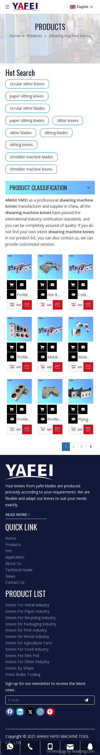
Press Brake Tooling (22, 674)
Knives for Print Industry (26, 630)
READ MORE (18, 514)
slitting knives (21, 144)
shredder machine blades (31, 156)
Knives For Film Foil (22, 655)
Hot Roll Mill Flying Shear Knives (54, 294)
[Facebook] (10, 711)
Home (10, 538)
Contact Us (15, 582)
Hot (8, 550)
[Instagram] (40, 711)
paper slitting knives (27, 96)
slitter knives (67, 120)
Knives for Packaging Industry (30, 623)
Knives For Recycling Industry (30, 617)
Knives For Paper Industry (27, 611)
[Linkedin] (20, 711)
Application (14, 557)
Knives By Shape (19, 668)
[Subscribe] (86, 700)
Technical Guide (19, 569)
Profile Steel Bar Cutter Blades (23, 294)
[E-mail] (41, 700)
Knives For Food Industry (27, 649)
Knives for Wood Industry (27, 636)
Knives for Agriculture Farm (28, 642)
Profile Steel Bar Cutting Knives (23, 357)
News (10, 576)
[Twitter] (30, 711)
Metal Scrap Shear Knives (53, 357)
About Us (13, 563)
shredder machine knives (31, 169)
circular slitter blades (27, 108)
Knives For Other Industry (27, 661)
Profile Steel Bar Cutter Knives (53, 419)
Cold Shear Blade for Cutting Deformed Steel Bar (85, 294)
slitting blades (56, 132)
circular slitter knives (27, 83)
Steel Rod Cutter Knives (83, 357)
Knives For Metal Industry (27, 604)
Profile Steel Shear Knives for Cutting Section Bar (23, 419)
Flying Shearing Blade (85, 419)
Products (13, 544)
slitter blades (21, 132)
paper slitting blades (27, 120)
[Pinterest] (50, 711)
